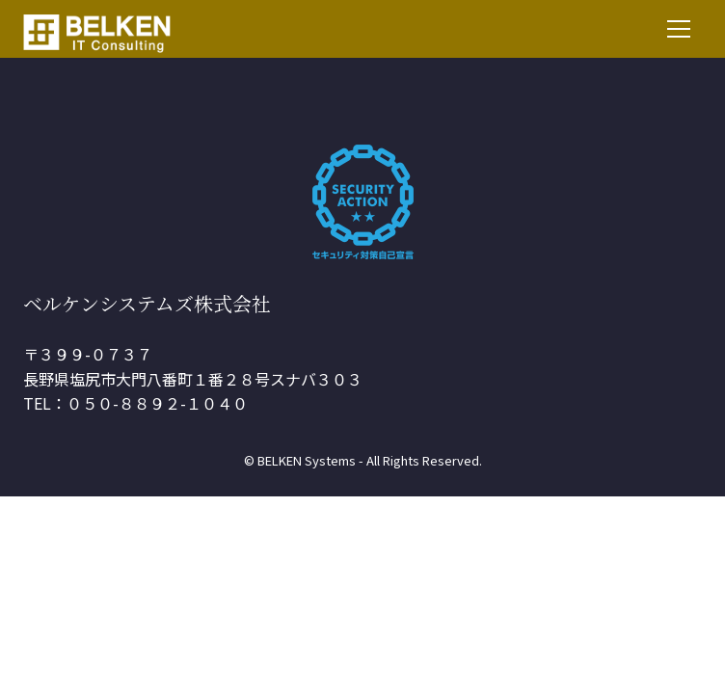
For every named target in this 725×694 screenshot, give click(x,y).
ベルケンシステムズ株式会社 (147, 303)
